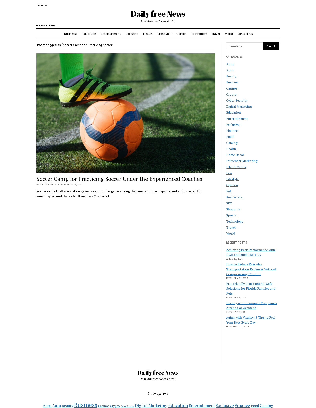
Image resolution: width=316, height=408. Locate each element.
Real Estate (234, 197)
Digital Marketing (239, 106)
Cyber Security (236, 100)
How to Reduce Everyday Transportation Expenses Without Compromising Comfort (251, 269)
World (229, 34)
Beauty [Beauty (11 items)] (67, 405)
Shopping (233, 209)
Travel (216, 34)
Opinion (181, 34)
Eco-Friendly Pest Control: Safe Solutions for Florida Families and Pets (250, 288)
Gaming (231, 143)
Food (229, 136)
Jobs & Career (236, 167)
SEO (229, 203)
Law (229, 173)
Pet (228, 191)
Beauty (231, 76)
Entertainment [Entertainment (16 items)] (202, 405)
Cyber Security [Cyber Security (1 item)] (127, 406)
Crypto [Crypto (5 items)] (115, 406)
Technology (199, 34)
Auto (229, 70)
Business (70, 34)
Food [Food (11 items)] (255, 405)
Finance (232, 130)
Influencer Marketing (241, 161)
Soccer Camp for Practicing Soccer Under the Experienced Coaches (119, 178)
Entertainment (111, 34)
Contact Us (245, 34)
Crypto (231, 94)
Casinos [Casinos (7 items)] (103, 406)
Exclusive (132, 34)
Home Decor (235, 155)
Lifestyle (163, 34)
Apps (230, 64)
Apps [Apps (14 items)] (47, 405)
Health (148, 34)
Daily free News (158, 13)
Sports (231, 215)
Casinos (231, 88)
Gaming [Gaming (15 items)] (266, 405)
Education (89, 34)
